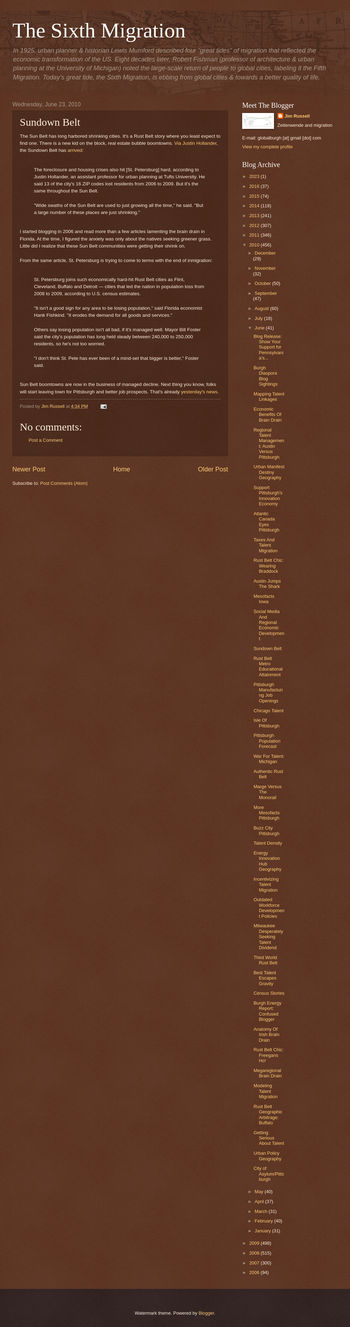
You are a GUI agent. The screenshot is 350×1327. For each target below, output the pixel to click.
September (266, 293)
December (265, 253)
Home (121, 469)
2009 (255, 1243)
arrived (75, 150)
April (260, 1201)
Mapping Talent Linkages (268, 396)
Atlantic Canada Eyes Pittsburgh (266, 521)
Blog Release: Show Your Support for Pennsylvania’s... (268, 347)
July (259, 318)
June (260, 328)
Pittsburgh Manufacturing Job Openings (267, 692)
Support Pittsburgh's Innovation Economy (267, 495)
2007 (255, 1263)
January (263, 1230)
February (264, 1221)
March (261, 1211)
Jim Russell (297, 116)
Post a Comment (46, 440)
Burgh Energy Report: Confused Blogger (267, 1011)
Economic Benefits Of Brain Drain (267, 414)
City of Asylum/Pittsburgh (268, 1174)
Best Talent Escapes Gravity (264, 978)
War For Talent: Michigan (268, 759)
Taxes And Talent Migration (265, 545)
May (259, 1191)
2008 (255, 1253)
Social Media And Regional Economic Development (268, 625)
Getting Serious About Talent (268, 1138)
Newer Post (28, 469)
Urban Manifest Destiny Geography (268, 472)
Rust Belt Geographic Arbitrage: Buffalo (267, 1114)
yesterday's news (199, 391)
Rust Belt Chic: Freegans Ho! (268, 1055)
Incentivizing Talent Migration (266, 884)
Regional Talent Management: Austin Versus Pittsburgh (268, 443)
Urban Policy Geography (267, 1155)
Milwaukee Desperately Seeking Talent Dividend (268, 936)
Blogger (206, 1313)
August (262, 308)
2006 (255, 1272)
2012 (255, 225)
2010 (255, 245)
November (265, 268)
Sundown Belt (267, 648)
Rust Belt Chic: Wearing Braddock (268, 566)
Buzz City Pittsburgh (266, 830)
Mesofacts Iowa (263, 599)
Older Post (213, 469)
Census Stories (268, 993)
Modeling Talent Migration (265, 1091)
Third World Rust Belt (265, 960)
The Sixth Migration (99, 30)
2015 (255, 196)
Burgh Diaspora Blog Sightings (265, 376)
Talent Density (267, 843)
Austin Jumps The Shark (267, 583)
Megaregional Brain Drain (267, 1073)
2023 (255, 176)
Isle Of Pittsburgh (266, 723)
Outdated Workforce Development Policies (268, 907)
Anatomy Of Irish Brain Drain (266, 1035)
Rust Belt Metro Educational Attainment (267, 666)
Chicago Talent (268, 710)
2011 (255, 235)
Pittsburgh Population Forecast (266, 741)
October (263, 283)
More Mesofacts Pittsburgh (266, 813)
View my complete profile (267, 146)
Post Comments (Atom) (64, 483)
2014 (255, 205)
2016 (255, 186)
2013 (255, 215)
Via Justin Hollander (195, 143)
